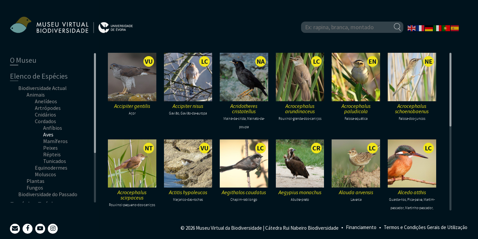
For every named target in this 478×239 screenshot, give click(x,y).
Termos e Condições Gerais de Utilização (425, 227)
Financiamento (361, 227)
